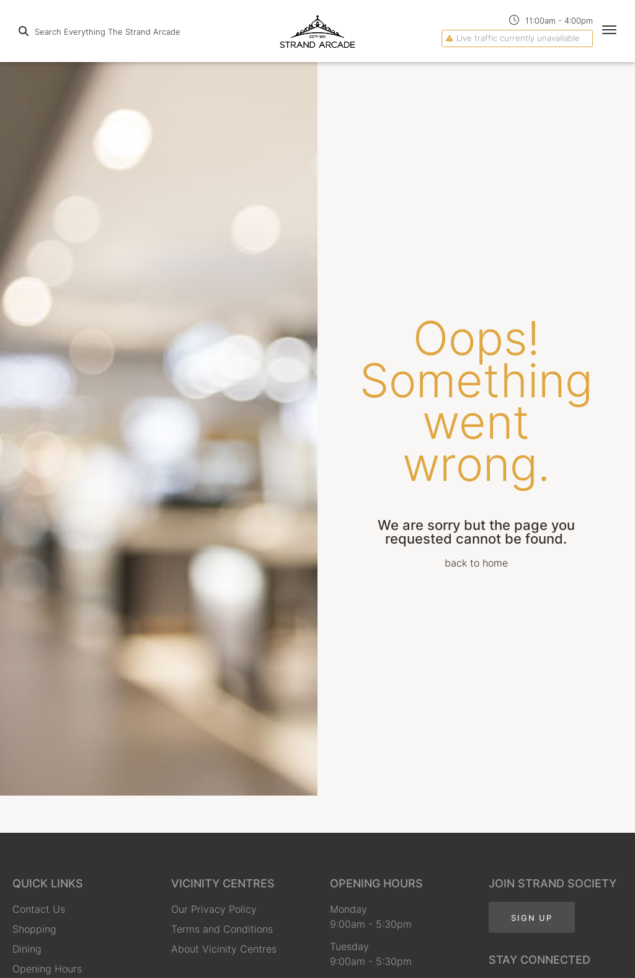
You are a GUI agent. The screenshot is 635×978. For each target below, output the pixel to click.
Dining (27, 949)
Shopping (34, 929)
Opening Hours (47, 968)
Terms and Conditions (222, 929)
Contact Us (38, 909)
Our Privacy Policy (214, 909)
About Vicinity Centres (224, 949)
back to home (476, 563)
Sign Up (532, 918)
